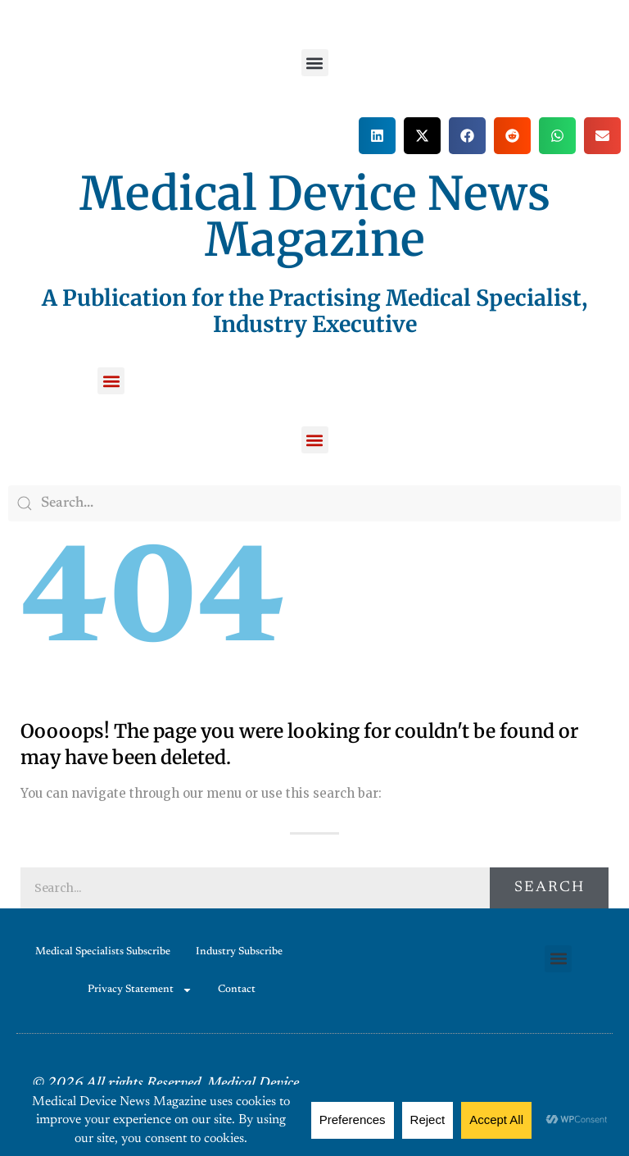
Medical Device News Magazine (314, 216)
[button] (314, 62)
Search (549, 888)
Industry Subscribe (239, 951)
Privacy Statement (140, 990)
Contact (237, 989)
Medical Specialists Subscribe (102, 951)
